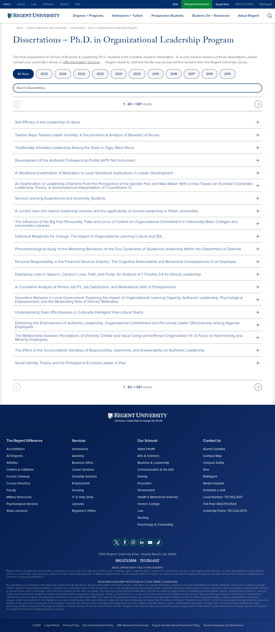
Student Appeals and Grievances (223, 625)
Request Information (197, 4)
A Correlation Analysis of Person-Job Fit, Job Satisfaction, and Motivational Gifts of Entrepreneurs (95, 287)
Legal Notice (52, 625)
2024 (62, 74)
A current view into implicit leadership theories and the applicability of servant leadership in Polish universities (106, 211)
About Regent (248, 16)
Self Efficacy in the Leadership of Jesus (47, 122)
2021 (118, 74)
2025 (44, 74)
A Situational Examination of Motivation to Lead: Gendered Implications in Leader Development (94, 173)
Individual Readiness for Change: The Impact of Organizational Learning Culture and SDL (89, 236)
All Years (23, 74)
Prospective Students (167, 16)
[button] (137, 122)
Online (21, 4)
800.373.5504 (244, 4)
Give (175, 4)
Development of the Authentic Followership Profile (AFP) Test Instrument (75, 160)
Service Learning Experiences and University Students (60, 198)
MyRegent (266, 4)
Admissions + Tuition (127, 16)
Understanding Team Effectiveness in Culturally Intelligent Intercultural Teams (79, 312)
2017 (191, 74)
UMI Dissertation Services (81, 62)
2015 (227, 74)
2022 (100, 74)
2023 (81, 74)
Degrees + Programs (88, 16)
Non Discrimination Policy (98, 625)
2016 (209, 74)
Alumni (64, 4)
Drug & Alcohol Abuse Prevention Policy (176, 625)
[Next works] (258, 104)
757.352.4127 (149, 560)
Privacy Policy (71, 625)
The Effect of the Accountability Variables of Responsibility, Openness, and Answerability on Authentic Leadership (110, 350)
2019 (155, 74)
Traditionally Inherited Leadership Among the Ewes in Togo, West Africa (74, 148)
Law (34, 4)
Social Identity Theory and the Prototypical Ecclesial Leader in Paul (70, 363)
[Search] (269, 15)
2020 (137, 74)
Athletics (48, 4)
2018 (173, 74)
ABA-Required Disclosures (133, 625)
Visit (77, 4)
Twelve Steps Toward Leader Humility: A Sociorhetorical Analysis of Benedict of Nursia (87, 135)
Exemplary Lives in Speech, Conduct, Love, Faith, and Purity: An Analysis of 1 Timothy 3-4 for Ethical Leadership (108, 274)
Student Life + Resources (210, 16)
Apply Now (222, 4)
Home (7, 4)
